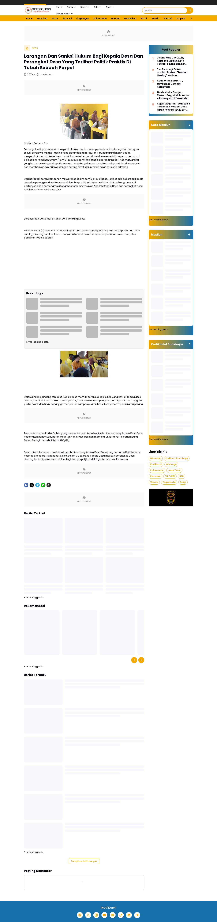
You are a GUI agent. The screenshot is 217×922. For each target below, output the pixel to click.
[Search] (164, 10)
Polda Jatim (100, 18)
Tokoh (144, 18)
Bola (97, 7)
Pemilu (155, 18)
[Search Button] (190, 10)
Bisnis (85, 7)
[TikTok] (121, 915)
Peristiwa (42, 18)
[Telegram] (37, 485)
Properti (181, 18)
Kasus (55, 18)
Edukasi (168, 18)
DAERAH (115, 18)
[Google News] (113, 915)
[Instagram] (96, 915)
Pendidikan (130, 18)
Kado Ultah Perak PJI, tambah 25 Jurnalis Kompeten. (170, 83)
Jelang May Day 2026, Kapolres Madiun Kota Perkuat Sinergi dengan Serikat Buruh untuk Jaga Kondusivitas (172, 60)
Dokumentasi (64, 13)
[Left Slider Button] (134, 660)
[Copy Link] (48, 485)
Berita (71, 7)
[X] (32, 485)
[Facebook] (26, 485)
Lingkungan (82, 18)
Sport (110, 7)
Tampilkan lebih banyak (84, 861)
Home (59, 7)
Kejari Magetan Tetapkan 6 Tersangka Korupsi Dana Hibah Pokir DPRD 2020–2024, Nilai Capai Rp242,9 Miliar (173, 106)
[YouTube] (104, 915)
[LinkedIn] (129, 915)
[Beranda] (27, 48)
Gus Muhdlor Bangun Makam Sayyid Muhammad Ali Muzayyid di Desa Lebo (173, 95)
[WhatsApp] (43, 485)
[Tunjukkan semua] (189, 125)
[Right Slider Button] (190, 18)
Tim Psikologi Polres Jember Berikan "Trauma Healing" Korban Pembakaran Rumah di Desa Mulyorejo (172, 72)
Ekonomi (67, 18)
